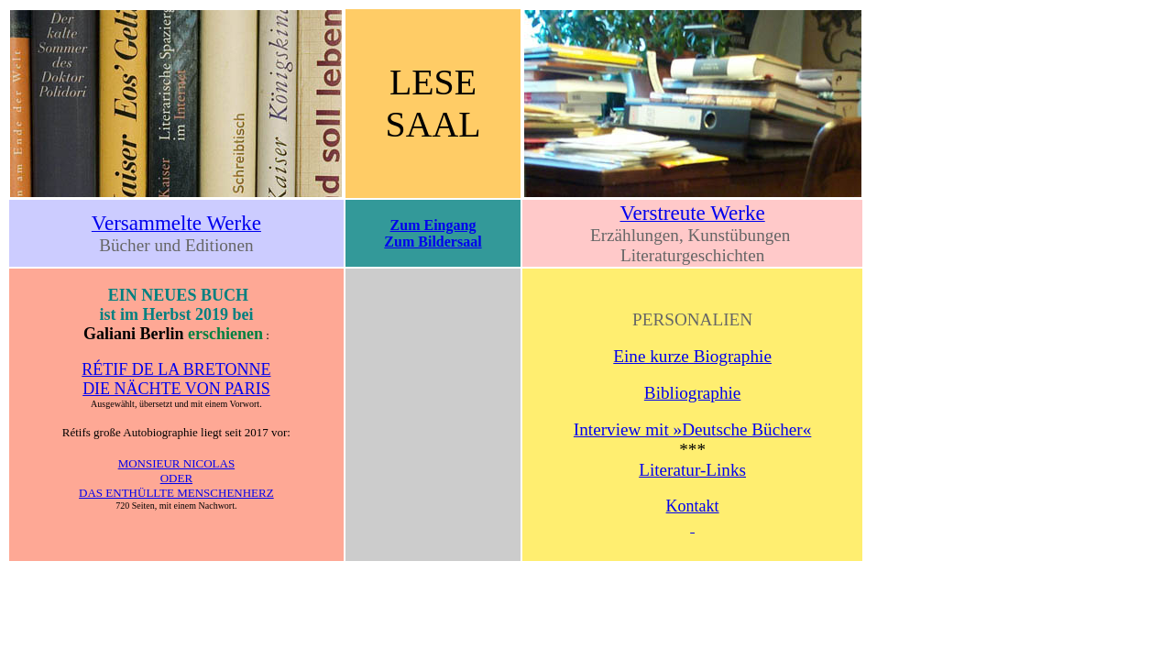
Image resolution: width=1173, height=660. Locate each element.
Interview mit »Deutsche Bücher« (692, 429)
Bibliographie (692, 392)
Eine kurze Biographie (692, 356)
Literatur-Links (692, 469)
